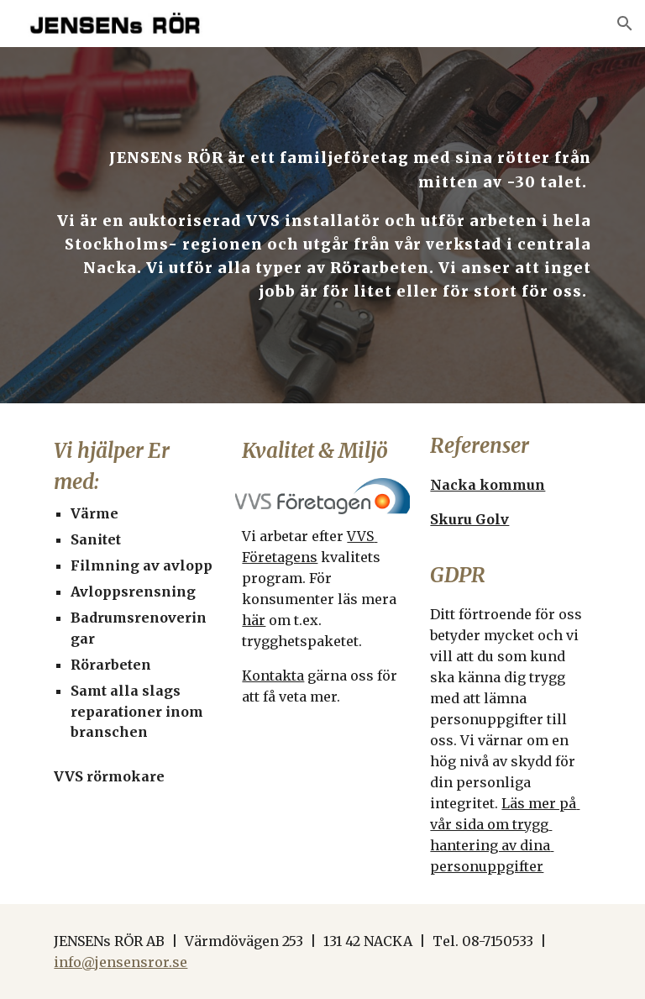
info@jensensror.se (120, 962)
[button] (625, 23)
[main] (322, 224)
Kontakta (273, 675)
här (253, 620)
